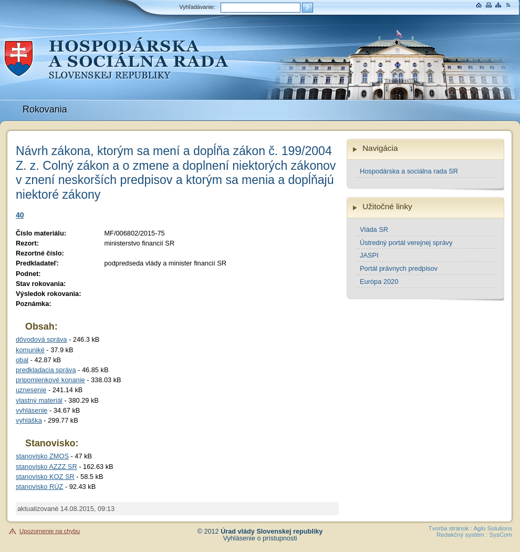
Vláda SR (374, 229)
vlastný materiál (39, 400)
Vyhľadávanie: (197, 7)
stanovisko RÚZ (39, 486)
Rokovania (45, 109)
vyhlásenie (31, 410)
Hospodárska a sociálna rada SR (409, 171)
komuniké (30, 350)
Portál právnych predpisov (399, 268)
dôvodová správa (41, 339)
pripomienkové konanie (50, 380)
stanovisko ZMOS (42, 456)
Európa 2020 (379, 281)
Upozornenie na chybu (49, 531)
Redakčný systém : (461, 534)
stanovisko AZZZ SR (46, 467)
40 (20, 215)
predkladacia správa (46, 370)
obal (22, 360)
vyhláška (29, 420)
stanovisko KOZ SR (45, 477)
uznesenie (31, 390)
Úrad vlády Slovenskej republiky (272, 531)
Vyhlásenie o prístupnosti (260, 538)
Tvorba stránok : (450, 528)
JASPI (369, 255)
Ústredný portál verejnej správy (406, 243)
